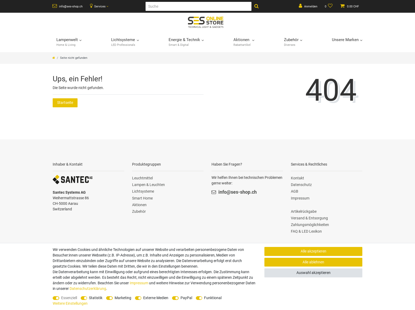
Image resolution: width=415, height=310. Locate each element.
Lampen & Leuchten (148, 185)
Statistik (95, 298)
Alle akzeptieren (313, 251)
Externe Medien (155, 298)
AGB (294, 191)
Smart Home (142, 198)
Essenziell (69, 298)
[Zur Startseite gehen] (53, 58)
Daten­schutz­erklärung (88, 288)
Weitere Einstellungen (70, 303)
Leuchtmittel (142, 178)
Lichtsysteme (143, 191)
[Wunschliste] (329, 6)
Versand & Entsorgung (309, 218)
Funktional (213, 298)
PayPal (186, 298)
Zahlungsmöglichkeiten (310, 225)
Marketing (123, 298)
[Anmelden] (308, 6)
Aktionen (139, 205)
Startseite (65, 102)
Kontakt (297, 178)
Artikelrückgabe (304, 211)
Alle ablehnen (313, 262)
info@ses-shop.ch (67, 6)
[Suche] (198, 6)
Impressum (300, 198)
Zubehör (139, 211)
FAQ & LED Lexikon (306, 231)
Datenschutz (301, 185)
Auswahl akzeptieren (313, 273)
